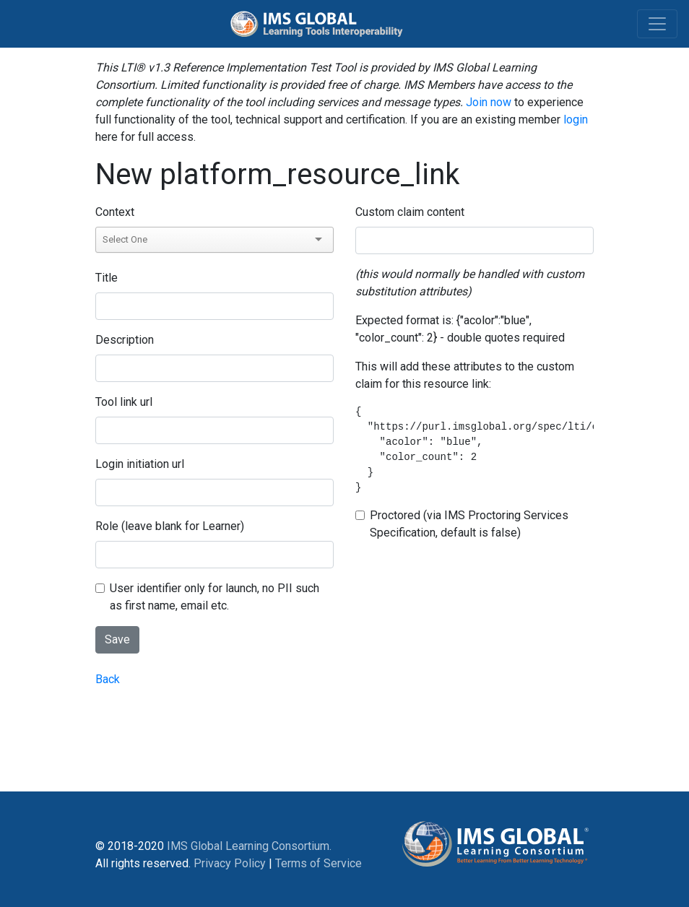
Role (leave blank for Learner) (169, 526)
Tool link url (123, 402)
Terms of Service (318, 863)
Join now (488, 102)
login (575, 119)
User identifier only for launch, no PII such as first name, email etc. (214, 596)
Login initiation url (139, 464)
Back (107, 679)
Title (106, 278)
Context (114, 212)
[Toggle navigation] (657, 23)
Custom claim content (409, 212)
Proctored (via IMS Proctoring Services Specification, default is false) (469, 523)
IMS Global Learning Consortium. (249, 846)
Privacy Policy (230, 863)
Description (124, 340)
